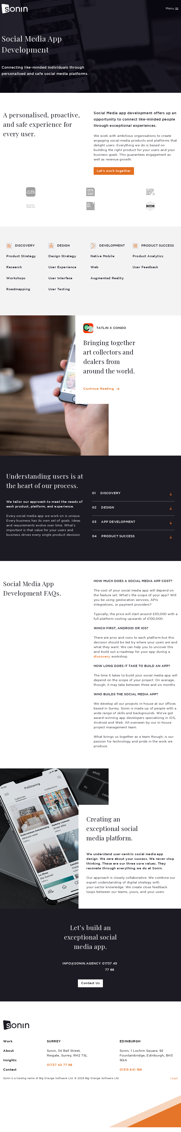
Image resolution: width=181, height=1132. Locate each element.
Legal (174, 1078)
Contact (10, 1069)
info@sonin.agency (81, 963)
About (8, 1050)
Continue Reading (98, 388)
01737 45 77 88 (109, 966)
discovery (102, 656)
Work (7, 1041)
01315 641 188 (131, 1069)
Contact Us (90, 983)
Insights (10, 1060)
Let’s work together (114, 170)
